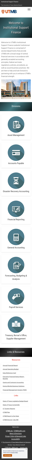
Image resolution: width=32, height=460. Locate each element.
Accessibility (15, 439)
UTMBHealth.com (19, 431)
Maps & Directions (16, 433)
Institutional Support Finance (9, 2)
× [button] (26, 449)
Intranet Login (23, 447)
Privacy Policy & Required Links (15, 436)
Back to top (16, 427)
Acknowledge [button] (7, 455)
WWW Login (15, 447)
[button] (29, 9)
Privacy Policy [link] (14, 452)
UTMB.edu (9, 431)
